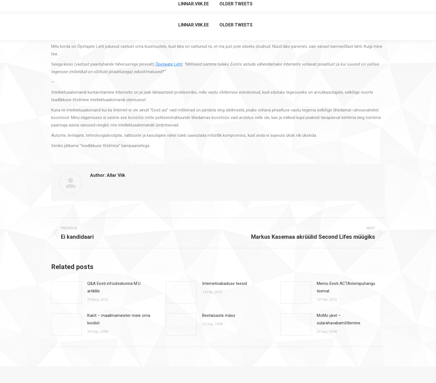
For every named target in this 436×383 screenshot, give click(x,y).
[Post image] (66, 292)
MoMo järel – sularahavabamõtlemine (338, 319)
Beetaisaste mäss (218, 315)
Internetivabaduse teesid (224, 283)
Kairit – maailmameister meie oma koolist (118, 319)
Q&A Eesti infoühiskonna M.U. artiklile (114, 287)
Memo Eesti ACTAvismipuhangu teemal (346, 287)
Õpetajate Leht (168, 64)
